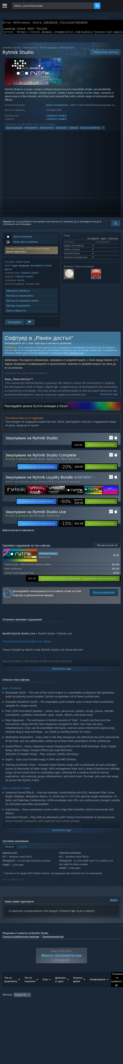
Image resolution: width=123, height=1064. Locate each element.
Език (45, 986)
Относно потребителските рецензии (20, 938)
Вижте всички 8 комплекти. (18, 532)
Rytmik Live (53, 461)
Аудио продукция (14, 130)
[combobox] (53, 6)
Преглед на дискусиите (18, 307)
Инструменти (31, 130)
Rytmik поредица (49, 49)
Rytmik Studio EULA (16, 254)
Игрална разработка (90, 130)
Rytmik (20, 282)
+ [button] (103, 130)
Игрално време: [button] (11, 1007)
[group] (61, 1007)
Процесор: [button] (102, 1007)
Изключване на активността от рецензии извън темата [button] (71, 1002)
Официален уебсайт (18, 293)
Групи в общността (16, 312)
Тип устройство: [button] (31, 1011)
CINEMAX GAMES (56, 118)
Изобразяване (98, 986)
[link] (71, 469)
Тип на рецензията (10, 987)
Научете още (76, 355)
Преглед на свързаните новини (22, 302)
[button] (31, 252)
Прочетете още (108, 397)
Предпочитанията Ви (53, 938)
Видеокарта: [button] (9, 1011)
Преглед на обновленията (19, 298)
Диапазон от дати (60, 987)
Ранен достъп (31, 49)
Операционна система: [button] (78, 1007)
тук (73, 913)
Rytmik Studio (37, 461)
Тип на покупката (29, 987)
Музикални (61, 130)
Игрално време (78, 987)
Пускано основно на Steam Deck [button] (43, 1007)
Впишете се (9, 224)
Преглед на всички (107, 547)
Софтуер (73, 130)
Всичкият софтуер (11, 49)
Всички (113, 902)
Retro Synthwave (70, 461)
